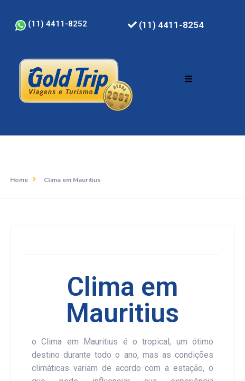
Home (19, 180)
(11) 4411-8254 (166, 25)
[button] (188, 78)
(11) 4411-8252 (51, 24)
